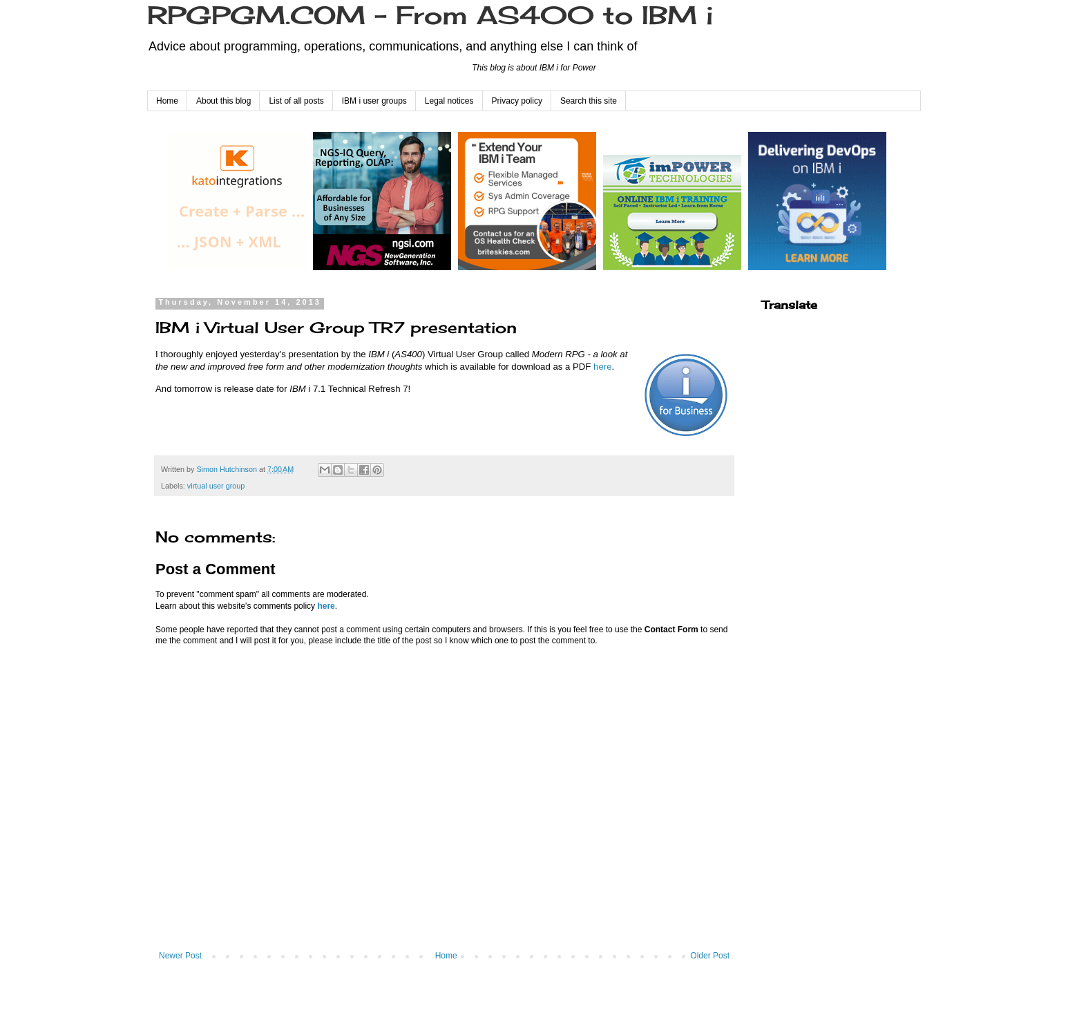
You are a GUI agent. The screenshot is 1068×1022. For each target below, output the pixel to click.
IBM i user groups (374, 101)
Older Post (710, 956)
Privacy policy (517, 101)
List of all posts (296, 101)
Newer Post (180, 956)
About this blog (223, 101)
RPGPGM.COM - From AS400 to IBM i (430, 15)
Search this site (588, 101)
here (602, 366)
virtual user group (216, 486)
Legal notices (449, 101)
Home (167, 101)
